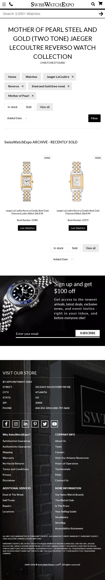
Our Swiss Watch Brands (69, 494)
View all (45, 107)
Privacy (7, 474)
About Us (60, 440)
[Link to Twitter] (44, 423)
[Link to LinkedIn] (25, 423)
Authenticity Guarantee (17, 446)
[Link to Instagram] (15, 423)
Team (58, 446)
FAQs (58, 474)
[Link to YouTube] (54, 423)
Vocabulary (61, 517)
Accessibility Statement (69, 528)
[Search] (52, 14)
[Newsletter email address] (58, 335)
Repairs (7, 505)
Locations (8, 511)
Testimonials (62, 469)
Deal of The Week (13, 494)
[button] (16, 118)
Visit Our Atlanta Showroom (72, 457)
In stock (12, 107)
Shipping (7, 452)
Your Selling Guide (65, 511)
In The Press (62, 505)
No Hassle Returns (13, 463)
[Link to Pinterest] (35, 423)
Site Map (60, 522)
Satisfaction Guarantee (16, 440)
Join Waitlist (27, 228)
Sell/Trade (9, 500)
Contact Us (61, 480)
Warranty (8, 457)
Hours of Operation (66, 463)
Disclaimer (9, 480)
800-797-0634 (61, 407)
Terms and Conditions (16, 469)
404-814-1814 (11, 4)
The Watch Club (64, 500)
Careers (59, 452)
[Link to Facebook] (6, 423)
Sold (28, 107)
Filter (94, 118)
